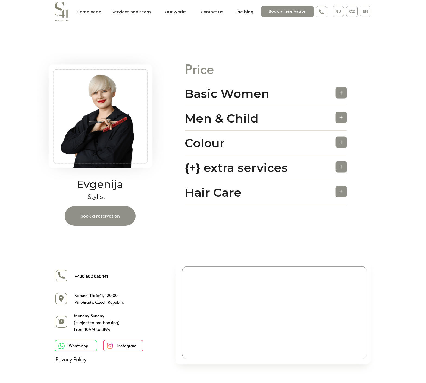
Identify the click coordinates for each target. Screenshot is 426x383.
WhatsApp (78, 345)
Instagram (126, 345)
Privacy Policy (70, 359)
